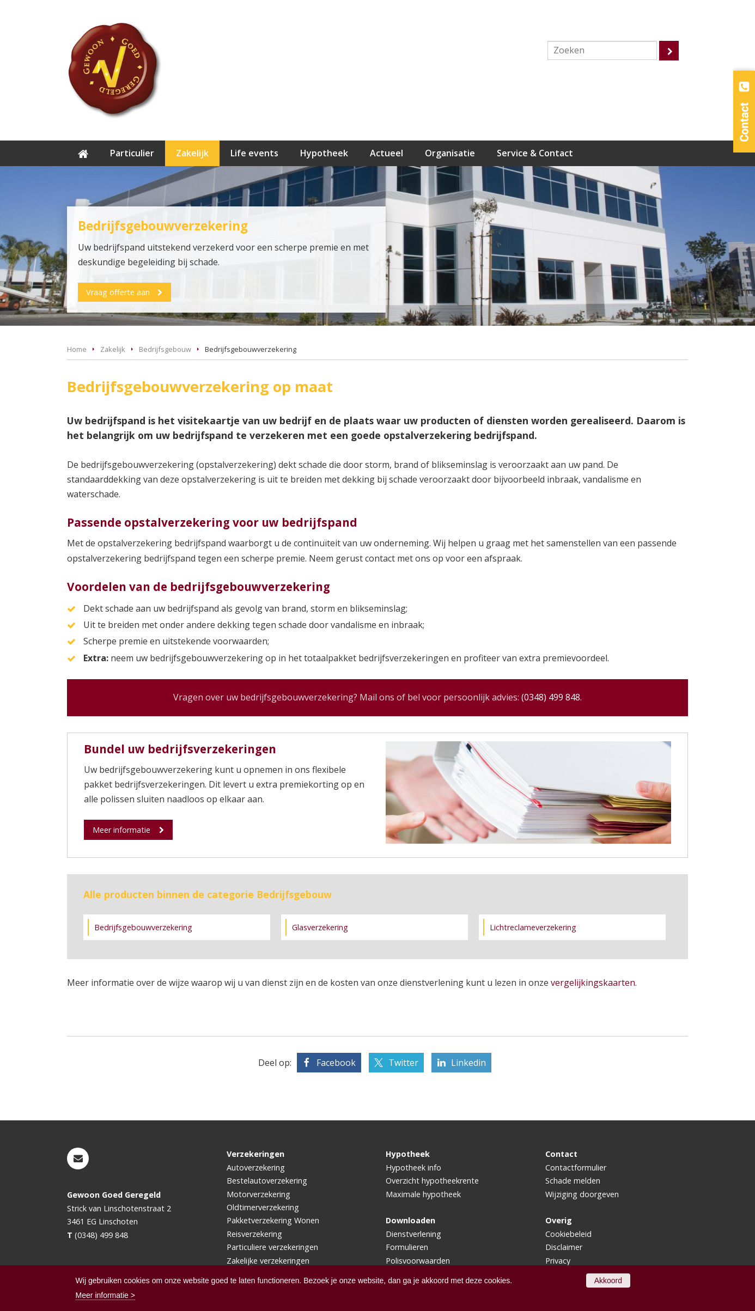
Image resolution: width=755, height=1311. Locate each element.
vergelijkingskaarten (593, 983)
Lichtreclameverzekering (533, 927)
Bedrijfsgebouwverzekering (143, 927)
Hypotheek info (413, 1167)
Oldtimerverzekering (263, 1207)
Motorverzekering (258, 1194)
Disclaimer (563, 1247)
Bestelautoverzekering (267, 1180)
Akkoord (608, 1280)
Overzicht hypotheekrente (432, 1180)
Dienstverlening (413, 1234)
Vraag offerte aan (118, 292)
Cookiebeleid (568, 1234)
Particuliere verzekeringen (272, 1247)
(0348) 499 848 (550, 697)
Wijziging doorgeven (582, 1194)
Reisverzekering (254, 1234)
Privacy (557, 1260)
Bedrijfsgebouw (165, 349)
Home (77, 349)
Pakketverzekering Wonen (273, 1220)
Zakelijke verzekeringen (268, 1260)
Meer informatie (121, 830)
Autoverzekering (256, 1167)
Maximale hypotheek (423, 1194)
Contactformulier (575, 1167)
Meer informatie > (105, 1295)
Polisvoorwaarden (418, 1260)
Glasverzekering (320, 927)
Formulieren (407, 1247)
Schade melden (572, 1180)
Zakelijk (112, 349)
